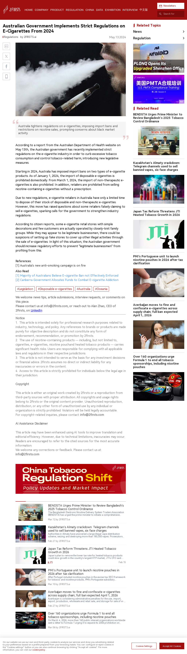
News (137, 31)
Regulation (142, 38)
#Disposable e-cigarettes (55, 289)
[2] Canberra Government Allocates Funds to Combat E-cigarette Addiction (67, 280)
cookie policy (38, 650)
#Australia (83, 289)
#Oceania (101, 289)
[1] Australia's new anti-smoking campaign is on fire (51, 265)
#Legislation (25, 289)
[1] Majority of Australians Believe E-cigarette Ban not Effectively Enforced (67, 275)
